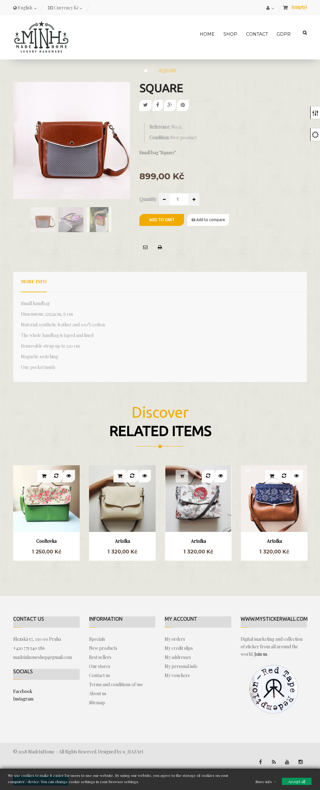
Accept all (296, 781)
